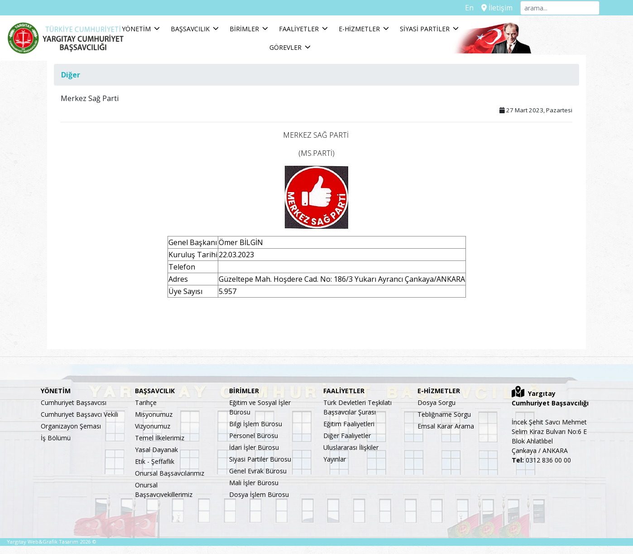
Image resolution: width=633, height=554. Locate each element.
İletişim (497, 8)
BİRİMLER (280, 31)
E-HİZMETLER (395, 31)
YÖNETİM (172, 31)
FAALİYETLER (335, 31)
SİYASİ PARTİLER (460, 31)
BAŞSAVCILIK (225, 31)
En (470, 8)
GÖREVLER (521, 31)
